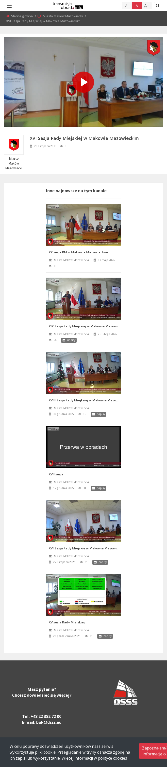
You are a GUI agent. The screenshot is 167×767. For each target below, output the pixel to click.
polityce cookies (112, 758)
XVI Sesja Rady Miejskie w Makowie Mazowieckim (85, 548)
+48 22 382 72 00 (46, 716)
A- (126, 5)
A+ (146, 6)
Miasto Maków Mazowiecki (63, 16)
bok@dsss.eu (49, 722)
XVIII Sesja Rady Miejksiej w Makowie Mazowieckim (85, 400)
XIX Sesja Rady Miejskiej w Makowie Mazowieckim (85, 326)
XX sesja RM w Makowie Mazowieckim (78, 252)
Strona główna (22, 16)
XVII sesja (56, 474)
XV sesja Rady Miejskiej (67, 622)
